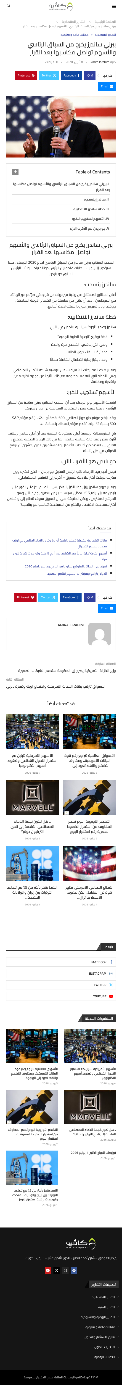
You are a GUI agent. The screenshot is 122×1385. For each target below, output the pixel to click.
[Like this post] (88, 75)
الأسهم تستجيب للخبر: (88, 218)
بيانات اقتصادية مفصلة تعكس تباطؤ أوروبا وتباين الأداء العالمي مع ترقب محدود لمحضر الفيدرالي (59, 543)
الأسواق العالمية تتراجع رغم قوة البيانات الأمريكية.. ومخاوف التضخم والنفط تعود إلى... (89, 760)
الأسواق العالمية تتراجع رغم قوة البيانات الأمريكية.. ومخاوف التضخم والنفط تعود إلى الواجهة (34, 1073)
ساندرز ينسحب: (95, 199)
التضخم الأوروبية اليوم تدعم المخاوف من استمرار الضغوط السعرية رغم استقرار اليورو (89, 826)
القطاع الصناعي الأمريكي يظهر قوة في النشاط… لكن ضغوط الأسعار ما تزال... (90, 892)
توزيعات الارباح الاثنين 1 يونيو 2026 (93, 1153)
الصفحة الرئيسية (105, 22)
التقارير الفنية (106, 1307)
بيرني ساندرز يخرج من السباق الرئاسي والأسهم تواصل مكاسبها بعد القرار (61, 186)
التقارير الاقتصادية (73, 22)
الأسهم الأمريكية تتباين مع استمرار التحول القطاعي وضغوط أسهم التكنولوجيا (33, 760)
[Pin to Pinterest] (26, 75)
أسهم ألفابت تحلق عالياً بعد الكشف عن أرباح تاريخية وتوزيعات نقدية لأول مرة (60, 556)
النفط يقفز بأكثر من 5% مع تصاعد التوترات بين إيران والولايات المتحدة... (32, 892)
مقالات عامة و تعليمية (100, 1327)
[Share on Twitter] (49, 75)
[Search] (8, 7)
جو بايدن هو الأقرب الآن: (88, 228)
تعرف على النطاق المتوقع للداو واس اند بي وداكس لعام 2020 (66, 566)
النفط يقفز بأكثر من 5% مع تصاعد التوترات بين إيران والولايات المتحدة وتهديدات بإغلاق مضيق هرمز (35, 1195)
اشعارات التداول (104, 1347)
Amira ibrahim (99, 62)
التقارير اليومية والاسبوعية (98, 1317)
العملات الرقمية (104, 1357)
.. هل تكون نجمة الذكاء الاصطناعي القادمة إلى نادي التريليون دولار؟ (32, 826)
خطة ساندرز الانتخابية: (88, 209)
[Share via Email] (107, 86)
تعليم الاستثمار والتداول (100, 1337)
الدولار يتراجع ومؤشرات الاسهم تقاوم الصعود (77, 574)
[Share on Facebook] (71, 75)
